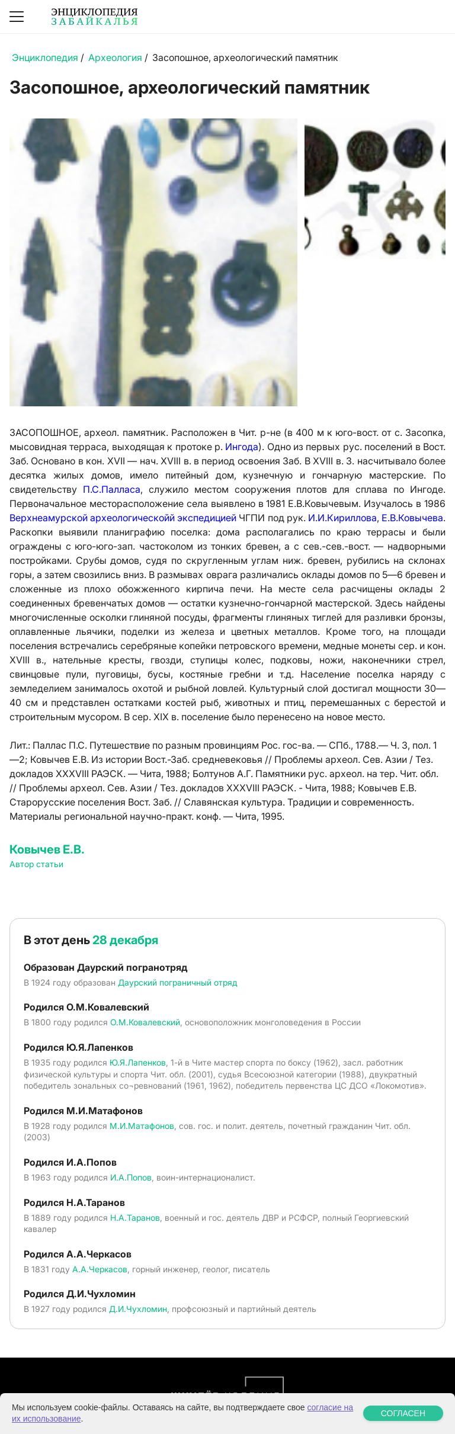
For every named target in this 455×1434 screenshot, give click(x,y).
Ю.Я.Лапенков (138, 1062)
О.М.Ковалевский (145, 1022)
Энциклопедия (45, 57)
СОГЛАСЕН (403, 1413)
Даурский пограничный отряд (178, 982)
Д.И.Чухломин (138, 1309)
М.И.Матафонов (142, 1126)
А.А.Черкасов (99, 1269)
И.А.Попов (131, 1177)
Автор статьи (36, 864)
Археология (115, 57)
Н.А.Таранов (135, 1217)
